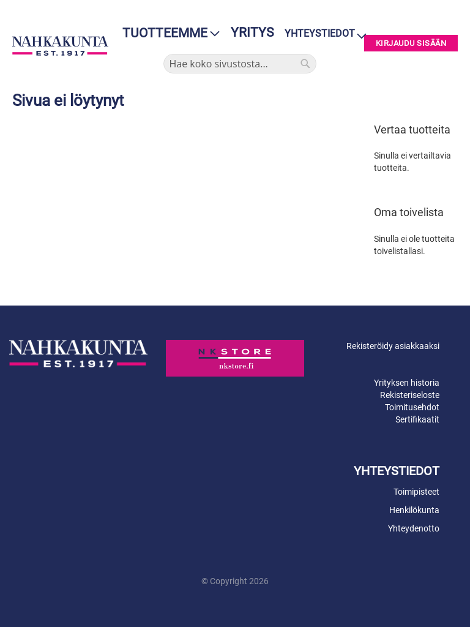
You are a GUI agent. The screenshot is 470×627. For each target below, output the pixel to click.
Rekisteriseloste (409, 395)
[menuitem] (167, 33)
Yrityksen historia (406, 383)
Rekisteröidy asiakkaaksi (392, 346)
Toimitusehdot (412, 407)
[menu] (167, 33)
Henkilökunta (414, 510)
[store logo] (60, 46)
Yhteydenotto (413, 528)
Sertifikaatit (417, 419)
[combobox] (239, 63)
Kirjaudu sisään (411, 43)
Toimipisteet (416, 492)
